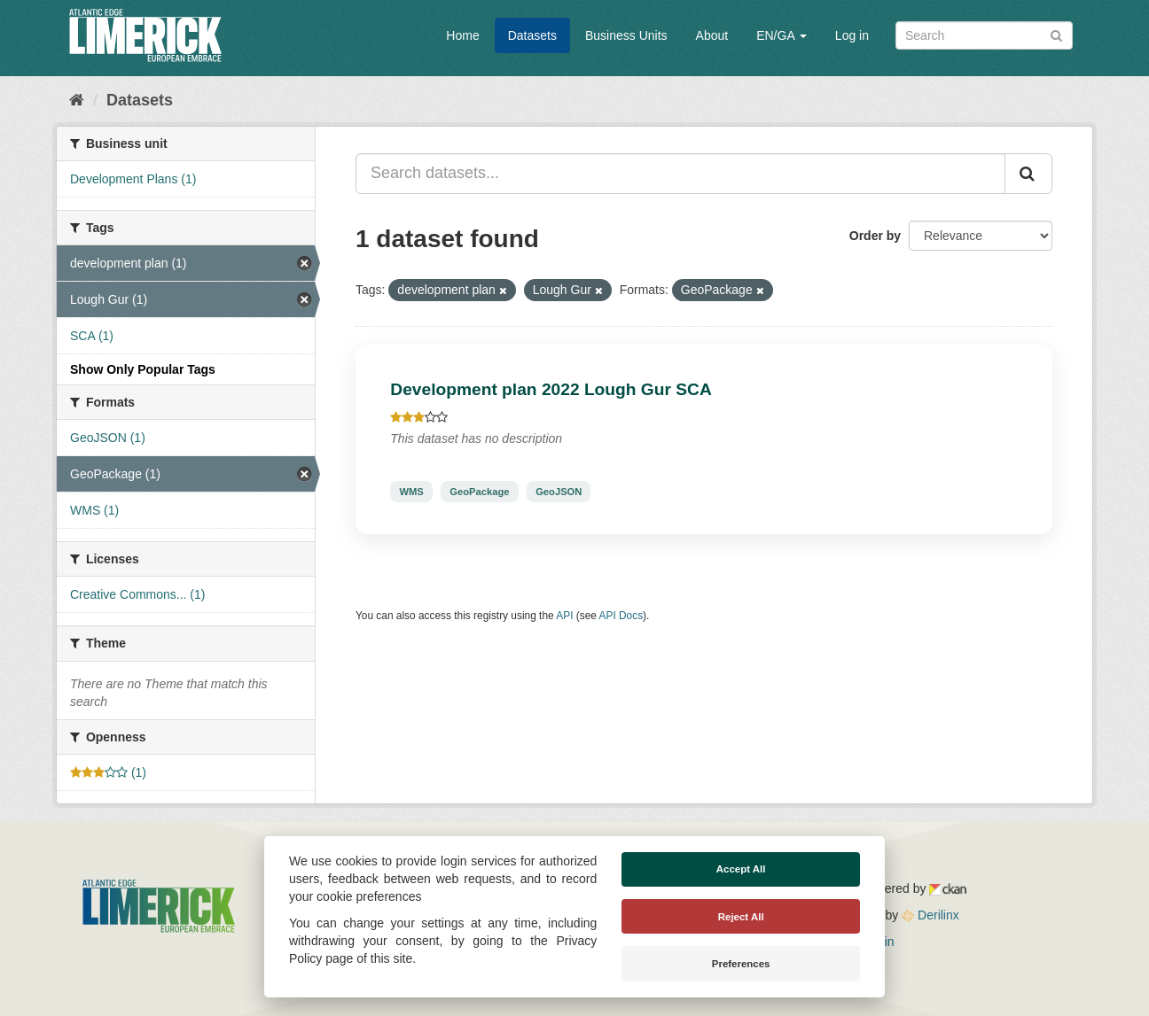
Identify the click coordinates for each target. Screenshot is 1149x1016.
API (564, 615)
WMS (411, 491)
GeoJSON (558, 491)
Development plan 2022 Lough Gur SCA (551, 389)
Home (462, 35)
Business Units (626, 35)
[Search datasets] (984, 35)
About (712, 35)
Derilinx (930, 915)
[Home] (76, 100)
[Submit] (1056, 34)
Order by (875, 236)
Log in (852, 35)
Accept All (741, 869)
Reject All (741, 916)
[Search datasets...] (680, 173)
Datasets (532, 35)
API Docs (621, 615)
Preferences (741, 963)
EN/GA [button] (781, 35)
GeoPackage (479, 491)
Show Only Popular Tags (142, 369)
